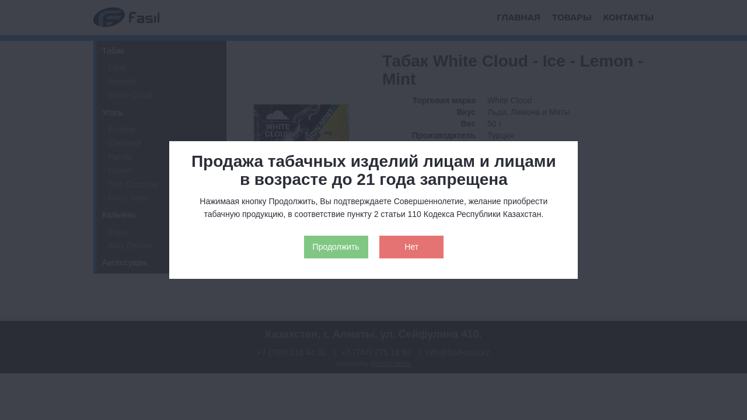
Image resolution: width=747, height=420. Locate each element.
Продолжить (336, 246)
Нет (411, 246)
